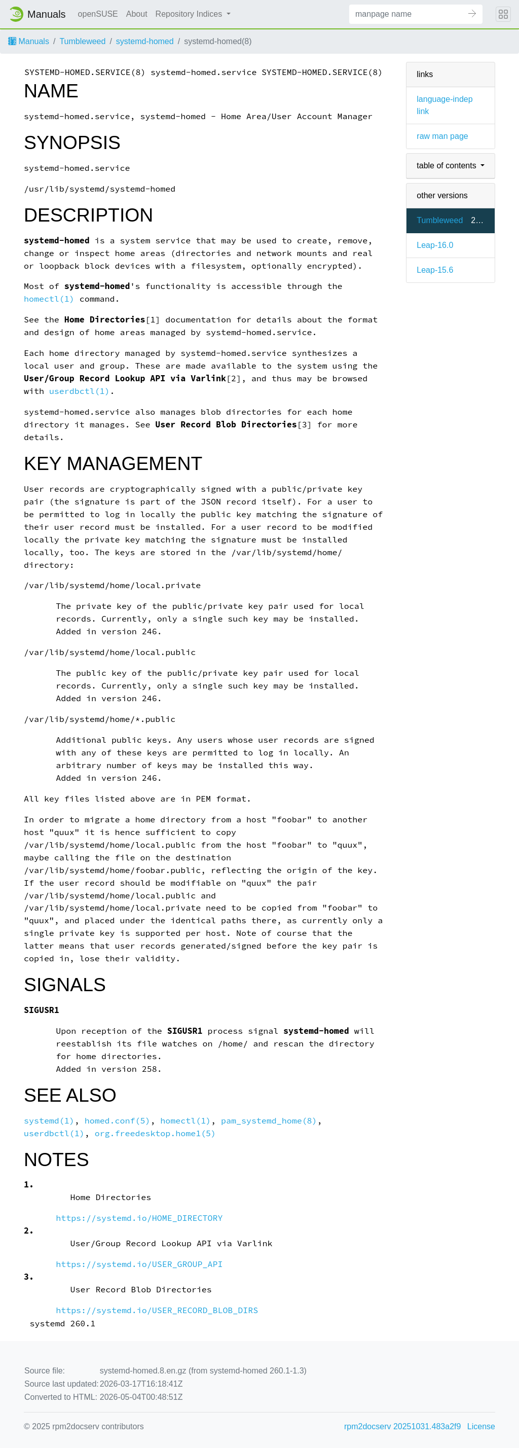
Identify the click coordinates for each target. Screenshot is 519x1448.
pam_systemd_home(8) (269, 1120)
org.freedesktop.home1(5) (155, 1133)
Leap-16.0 (435, 245)
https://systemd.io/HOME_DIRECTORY (139, 1218)
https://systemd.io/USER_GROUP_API (139, 1264)
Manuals (28, 41)
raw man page (442, 136)
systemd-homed (145, 41)
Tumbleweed (82, 41)
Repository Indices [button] (190, 14)
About (136, 14)
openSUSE (98, 14)
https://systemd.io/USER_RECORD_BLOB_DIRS (157, 1310)
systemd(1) (49, 1120)
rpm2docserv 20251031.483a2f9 (402, 1426)
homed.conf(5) (118, 1120)
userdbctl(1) (79, 391)
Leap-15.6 (435, 270)
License (481, 1426)
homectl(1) (49, 299)
